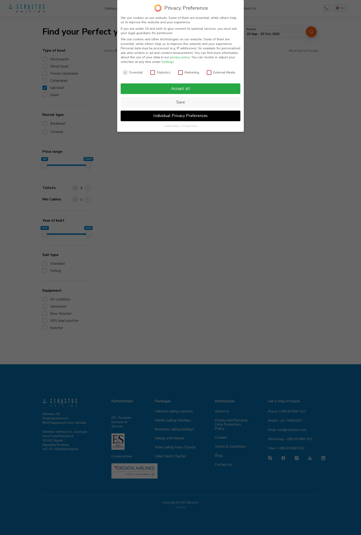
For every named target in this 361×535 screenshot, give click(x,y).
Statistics (160, 72)
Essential (133, 72)
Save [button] (180, 102)
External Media (221, 72)
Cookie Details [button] (172, 126)
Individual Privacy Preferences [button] (180, 115)
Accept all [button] (180, 88)
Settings (168, 62)
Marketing (188, 72)
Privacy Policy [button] (190, 126)
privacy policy (180, 57)
